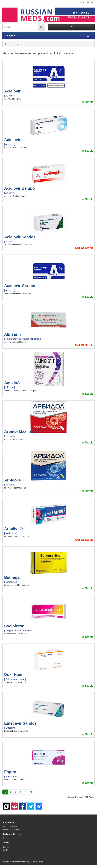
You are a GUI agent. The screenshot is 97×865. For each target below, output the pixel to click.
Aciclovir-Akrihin (19, 285)
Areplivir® (13, 529)
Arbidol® (12, 480)
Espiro (10, 772)
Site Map (6, 850)
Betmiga (12, 577)
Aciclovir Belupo (19, 188)
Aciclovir (12, 91)
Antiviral (14, 44)
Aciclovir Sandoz (19, 237)
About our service (9, 826)
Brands (5, 847)
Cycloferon (14, 626)
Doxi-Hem (13, 674)
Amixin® (12, 383)
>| (31, 792)
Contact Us (7, 838)
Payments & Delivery (11, 829)
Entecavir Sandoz (20, 723)
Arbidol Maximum (20, 431)
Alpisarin (12, 334)
